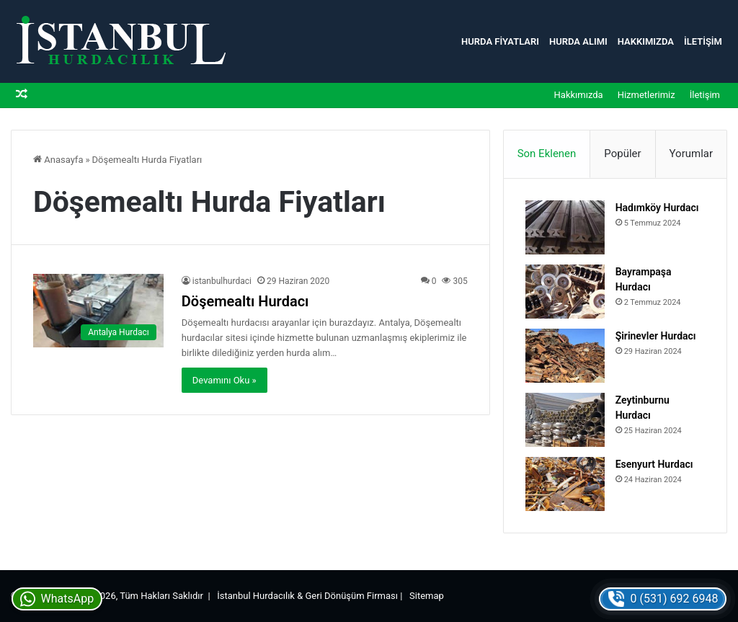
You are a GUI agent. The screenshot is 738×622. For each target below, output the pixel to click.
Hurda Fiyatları (500, 41)
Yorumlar (691, 153)
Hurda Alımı (578, 41)
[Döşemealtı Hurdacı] (98, 310)
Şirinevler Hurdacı (655, 336)
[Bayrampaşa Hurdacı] (565, 292)
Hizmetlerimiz (646, 94)
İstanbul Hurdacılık (256, 595)
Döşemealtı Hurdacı (245, 301)
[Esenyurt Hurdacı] (565, 484)
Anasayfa (58, 159)
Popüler (622, 153)
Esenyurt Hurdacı (654, 464)
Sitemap (426, 595)
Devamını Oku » (224, 380)
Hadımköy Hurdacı (657, 207)
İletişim (703, 41)
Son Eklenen (547, 153)
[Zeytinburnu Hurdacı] (565, 420)
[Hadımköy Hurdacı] (565, 227)
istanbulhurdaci (222, 281)
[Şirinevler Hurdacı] (565, 356)
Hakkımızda (646, 41)
